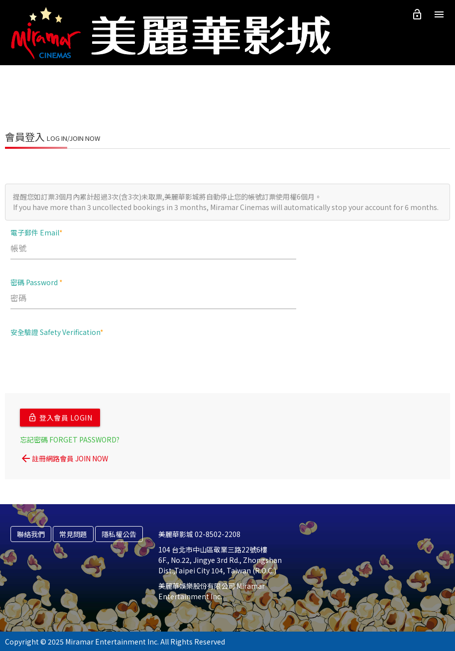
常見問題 (73, 533)
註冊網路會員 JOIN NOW (64, 457)
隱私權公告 (119, 533)
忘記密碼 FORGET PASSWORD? (69, 438)
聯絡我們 (31, 533)
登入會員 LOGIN (60, 417)
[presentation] (86, 363)
